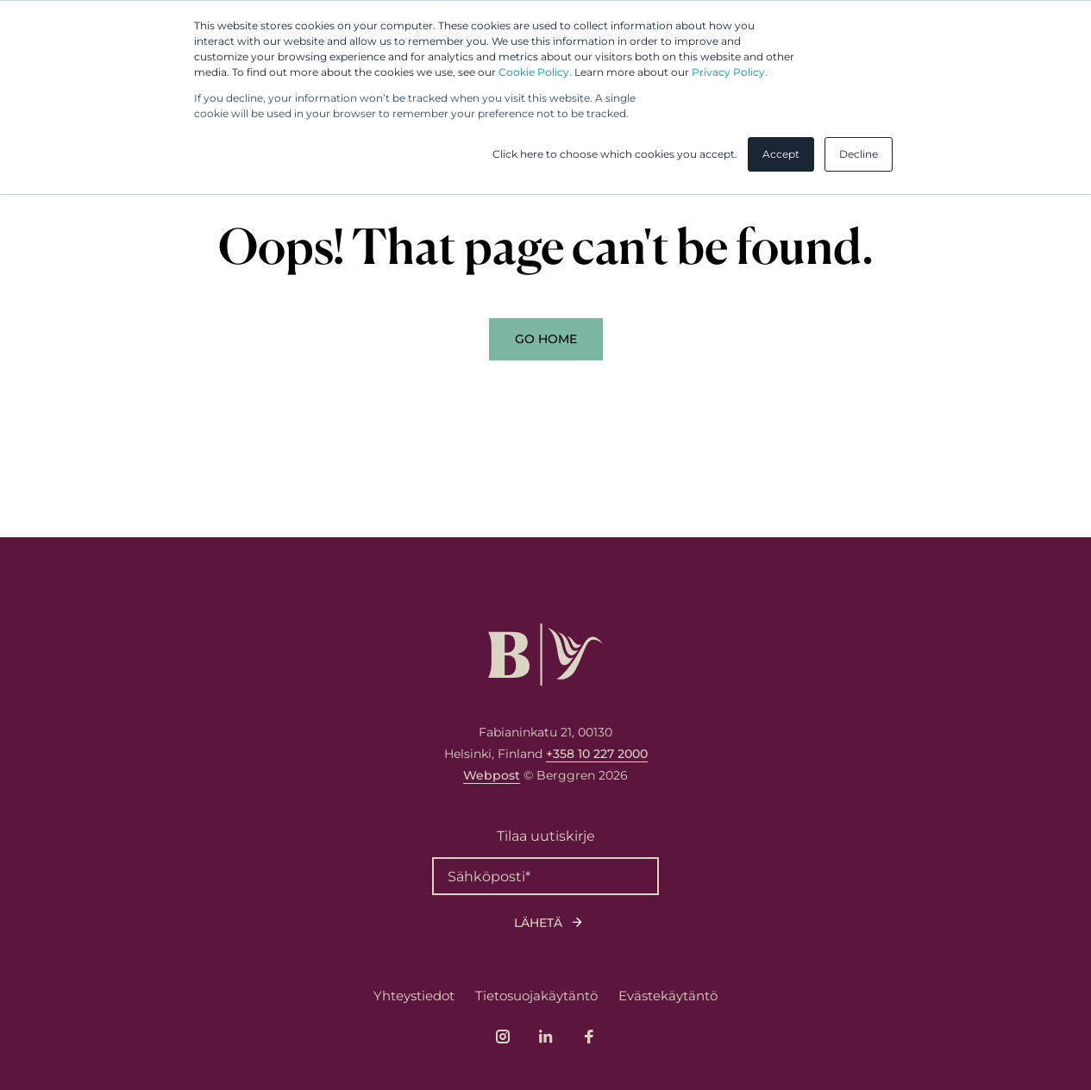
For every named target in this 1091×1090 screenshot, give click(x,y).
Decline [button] (858, 153)
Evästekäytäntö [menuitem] (668, 995)
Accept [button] (780, 153)
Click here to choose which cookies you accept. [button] (614, 153)
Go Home (546, 339)
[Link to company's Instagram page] (503, 1036)
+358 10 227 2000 (597, 753)
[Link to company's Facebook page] (589, 1036)
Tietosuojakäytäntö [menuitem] (536, 995)
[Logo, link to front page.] (545, 655)
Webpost (491, 775)
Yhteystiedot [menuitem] (414, 995)
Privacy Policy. (730, 72)
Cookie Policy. (535, 72)
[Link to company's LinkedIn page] (546, 1036)
